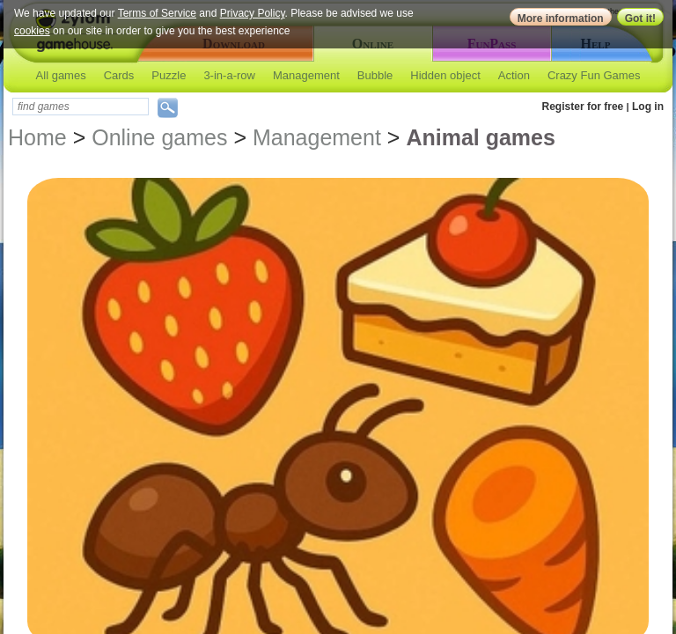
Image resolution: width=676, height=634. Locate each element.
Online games (159, 137)
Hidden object (445, 75)
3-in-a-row (229, 75)
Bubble (375, 75)
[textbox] (80, 106)
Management (306, 75)
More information (561, 18)
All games (61, 75)
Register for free (583, 106)
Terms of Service (157, 13)
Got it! (640, 18)
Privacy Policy (252, 13)
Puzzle (168, 75)
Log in (648, 106)
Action (514, 75)
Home (37, 137)
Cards (119, 75)
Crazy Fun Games (593, 75)
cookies (32, 31)
